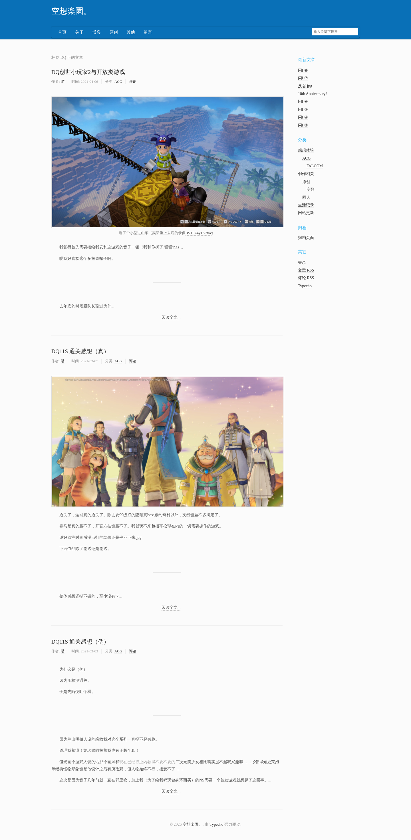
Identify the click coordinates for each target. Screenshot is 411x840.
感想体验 (306, 151)
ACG (118, 82)
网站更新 (306, 213)
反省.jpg (305, 87)
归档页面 (306, 238)
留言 (148, 33)
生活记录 (306, 206)
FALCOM (315, 166)
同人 (306, 198)
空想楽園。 (71, 11)
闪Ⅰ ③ (303, 126)
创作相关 (306, 174)
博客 (96, 33)
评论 (132, 82)
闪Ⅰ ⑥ (303, 102)
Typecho (305, 286)
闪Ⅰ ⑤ (303, 110)
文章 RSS (306, 271)
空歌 (311, 190)
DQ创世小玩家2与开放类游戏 (88, 73)
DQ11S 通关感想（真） (80, 352)
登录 (302, 263)
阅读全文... (171, 318)
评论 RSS (306, 278)
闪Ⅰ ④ (303, 118)
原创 (113, 33)
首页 (62, 33)
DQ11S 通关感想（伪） (80, 642)
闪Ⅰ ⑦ (303, 79)
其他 (130, 33)
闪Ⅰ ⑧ (303, 71)
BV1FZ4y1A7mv (199, 233)
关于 (79, 33)
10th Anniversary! (312, 94)
